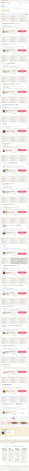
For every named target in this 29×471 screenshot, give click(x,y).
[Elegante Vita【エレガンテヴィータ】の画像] (14, 179)
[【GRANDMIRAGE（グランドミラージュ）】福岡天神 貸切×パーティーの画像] (14, 399)
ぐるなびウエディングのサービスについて (12, 467)
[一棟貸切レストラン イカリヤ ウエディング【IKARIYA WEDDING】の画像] (14, 221)
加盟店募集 (25, 466)
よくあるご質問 (19, 467)
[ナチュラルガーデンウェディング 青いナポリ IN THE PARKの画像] (14, 281)
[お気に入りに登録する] (26, 23)
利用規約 (6, 466)
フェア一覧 (22, 31)
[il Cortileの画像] (14, 241)
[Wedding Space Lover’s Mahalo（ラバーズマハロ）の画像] (14, 19)
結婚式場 (12, 443)
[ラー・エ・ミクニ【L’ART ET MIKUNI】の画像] (14, 59)
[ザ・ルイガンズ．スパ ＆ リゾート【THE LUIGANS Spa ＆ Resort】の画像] (14, 321)
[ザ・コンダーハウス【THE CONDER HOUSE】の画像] (14, 158)
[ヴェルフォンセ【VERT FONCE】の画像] (14, 302)
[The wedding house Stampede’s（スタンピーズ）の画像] (14, 261)
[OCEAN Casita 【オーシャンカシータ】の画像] (14, 39)
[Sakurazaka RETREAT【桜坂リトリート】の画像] (14, 341)
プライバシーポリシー (12, 466)
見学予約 (22, 33)
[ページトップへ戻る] (14, 441)
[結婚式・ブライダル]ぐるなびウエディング (6, 443)
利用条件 (8, 466)
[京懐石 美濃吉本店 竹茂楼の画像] (14, 380)
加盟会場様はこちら (21, 466)
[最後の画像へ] (26, 19)
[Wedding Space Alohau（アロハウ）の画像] (14, 200)
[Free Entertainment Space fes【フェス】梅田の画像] (14, 100)
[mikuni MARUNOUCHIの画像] (14, 360)
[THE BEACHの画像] (14, 119)
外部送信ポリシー (17, 466)
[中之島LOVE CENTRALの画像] (14, 139)
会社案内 (3, 466)
